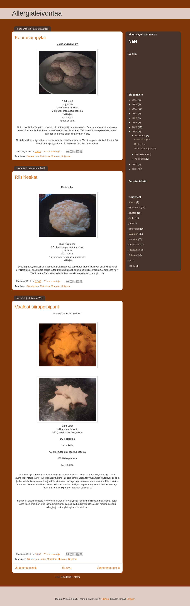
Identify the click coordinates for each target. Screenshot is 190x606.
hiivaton (132, 212)
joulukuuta (140, 135)
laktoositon (134, 228)
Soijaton (65, 156)
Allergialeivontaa (37, 13)
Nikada (105, 599)
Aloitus (131, 202)
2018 (135, 100)
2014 (135, 118)
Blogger (131, 599)
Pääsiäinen (134, 250)
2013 (135, 122)
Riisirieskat (26, 177)
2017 (135, 104)
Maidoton (45, 156)
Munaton (55, 156)
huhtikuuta (140, 158)
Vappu (131, 265)
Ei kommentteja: (52, 151)
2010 (135, 164)
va (129, 260)
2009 (135, 169)
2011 (135, 131)
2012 (135, 127)
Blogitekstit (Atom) (70, 577)
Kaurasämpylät (30, 37)
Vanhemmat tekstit (108, 567)
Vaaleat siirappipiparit (37, 307)
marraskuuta (141, 154)
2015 (135, 113)
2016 (135, 109)
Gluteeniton (33, 156)
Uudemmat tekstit (25, 567)
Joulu (43, 559)
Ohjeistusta (134, 244)
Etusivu (66, 567)
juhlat (131, 223)
